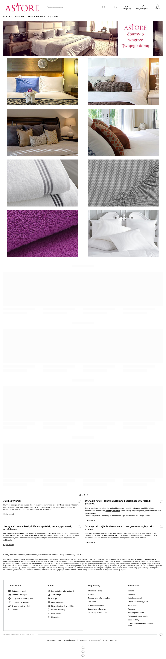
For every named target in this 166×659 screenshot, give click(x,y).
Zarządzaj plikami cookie (97, 612)
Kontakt (15, 610)
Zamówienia (14, 585)
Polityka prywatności (96, 605)
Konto (51, 585)
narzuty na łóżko (113, 511)
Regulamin (92, 602)
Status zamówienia (19, 591)
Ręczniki (53, 16)
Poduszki (20, 16)
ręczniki (116, 533)
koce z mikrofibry (71, 505)
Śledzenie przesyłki (19, 595)
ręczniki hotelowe (132, 508)
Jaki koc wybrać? (12, 501)
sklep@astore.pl (70, 640)
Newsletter (55, 617)
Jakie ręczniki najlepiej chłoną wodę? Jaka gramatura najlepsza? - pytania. (119, 527)
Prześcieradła (36, 16)
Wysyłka (91, 594)
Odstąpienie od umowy (97, 609)
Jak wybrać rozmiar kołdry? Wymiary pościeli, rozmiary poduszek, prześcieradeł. (37, 527)
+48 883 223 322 (54, 640)
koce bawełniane (22, 507)
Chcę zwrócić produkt (20, 602)
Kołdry (7, 16)
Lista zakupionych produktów (62, 606)
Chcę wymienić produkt (21, 606)
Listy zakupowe (142, 9)
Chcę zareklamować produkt (23, 598)
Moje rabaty (56, 613)
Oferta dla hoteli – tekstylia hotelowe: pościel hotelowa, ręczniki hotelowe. (118, 502)
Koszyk (54, 598)
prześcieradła (90, 513)
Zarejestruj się (57, 595)
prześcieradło (34, 535)
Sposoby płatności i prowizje (99, 598)
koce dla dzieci (35, 507)
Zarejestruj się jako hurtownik (62, 591)
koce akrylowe (58, 505)
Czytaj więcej (8, 514)
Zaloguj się (126, 9)
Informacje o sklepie (96, 591)
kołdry (23, 533)
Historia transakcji (58, 610)
